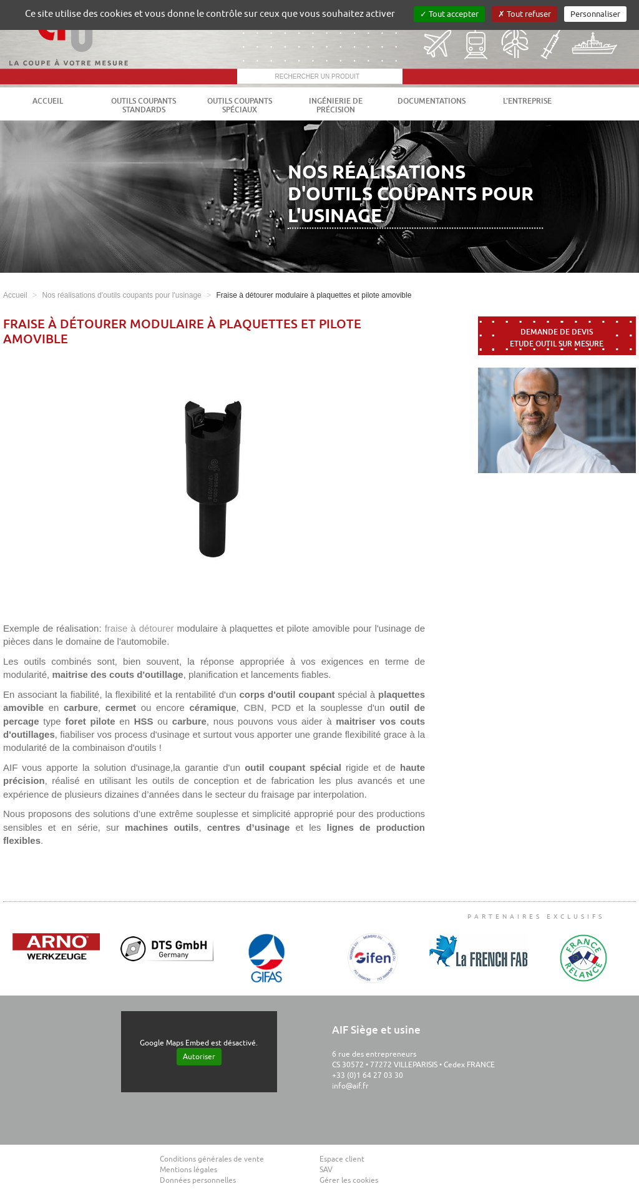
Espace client (342, 1159)
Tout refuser (524, 14)
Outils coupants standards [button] (143, 105)
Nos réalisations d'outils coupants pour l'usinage (121, 295)
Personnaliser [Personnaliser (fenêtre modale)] (595, 14)
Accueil (47, 101)
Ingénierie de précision (336, 105)
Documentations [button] (432, 101)
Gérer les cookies (349, 1180)
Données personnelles (198, 1180)
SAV (326, 1170)
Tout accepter (449, 14)
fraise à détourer (139, 628)
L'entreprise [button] (527, 101)
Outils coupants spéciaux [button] (239, 105)
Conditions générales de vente (212, 1159)
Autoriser (199, 1057)
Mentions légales (188, 1170)
